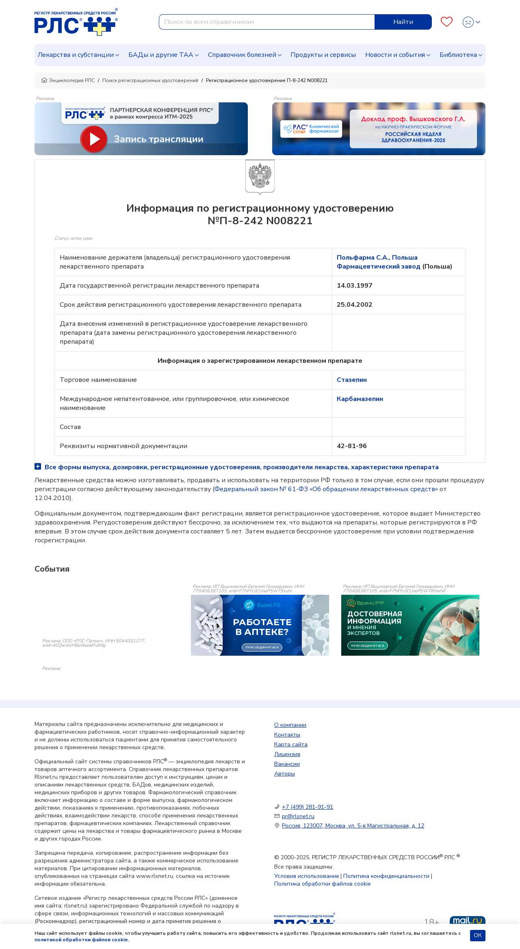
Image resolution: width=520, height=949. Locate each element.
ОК (478, 935)
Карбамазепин (360, 398)
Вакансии (287, 764)
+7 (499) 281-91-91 (307, 807)
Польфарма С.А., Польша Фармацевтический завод (379, 262)
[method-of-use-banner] (141, 128)
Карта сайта (291, 744)
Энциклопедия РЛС (68, 80)
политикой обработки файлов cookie (81, 939)
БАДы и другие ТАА (160, 54)
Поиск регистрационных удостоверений (150, 80)
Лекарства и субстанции (76, 54)
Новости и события (395, 54)
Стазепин (352, 379)
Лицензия (287, 754)
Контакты (287, 735)
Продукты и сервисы (323, 54)
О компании (290, 725)
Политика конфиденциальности (386, 876)
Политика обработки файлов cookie (322, 884)
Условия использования (306, 876)
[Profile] (471, 22)
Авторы (284, 774)
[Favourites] (446, 22)
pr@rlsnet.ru (298, 816)
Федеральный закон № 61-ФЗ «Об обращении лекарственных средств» (326, 489)
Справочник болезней (242, 54)
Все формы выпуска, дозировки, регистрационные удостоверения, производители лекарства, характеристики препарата (237, 467)
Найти (403, 21)
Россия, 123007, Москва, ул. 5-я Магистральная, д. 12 (353, 826)
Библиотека (458, 54)
